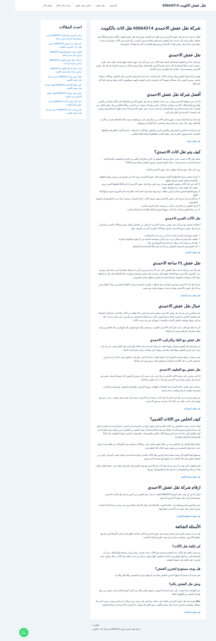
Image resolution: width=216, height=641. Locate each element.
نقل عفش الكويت (177, 252)
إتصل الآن (32, 5)
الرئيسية (96, 5)
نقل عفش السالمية (176, 612)
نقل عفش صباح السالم (174, 295)
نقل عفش (83, 5)
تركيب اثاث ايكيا (48, 5)
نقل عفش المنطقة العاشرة (172, 516)
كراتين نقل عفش (67, 5)
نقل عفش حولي (178, 141)
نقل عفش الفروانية (176, 408)
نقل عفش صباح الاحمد (175, 476)
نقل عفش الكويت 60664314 (169, 5)
